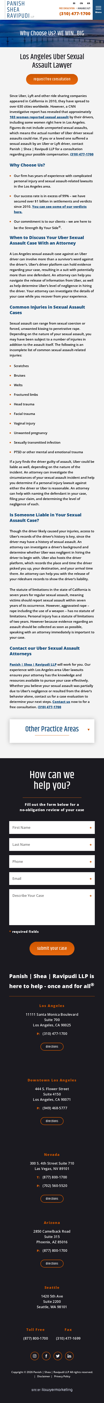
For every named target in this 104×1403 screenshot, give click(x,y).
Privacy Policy (61, 1376)
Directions (52, 1046)
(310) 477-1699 (68, 1338)
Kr (88, 3)
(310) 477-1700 (75, 13)
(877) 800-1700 (52, 1177)
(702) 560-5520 (52, 1185)
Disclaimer (43, 1376)
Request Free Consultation (52, 79)
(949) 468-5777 (52, 1108)
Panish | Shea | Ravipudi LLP (33, 664)
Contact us (61, 701)
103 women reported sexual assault (39, 117)
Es (74, 3)
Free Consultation (67, 8)
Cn (81, 3)
